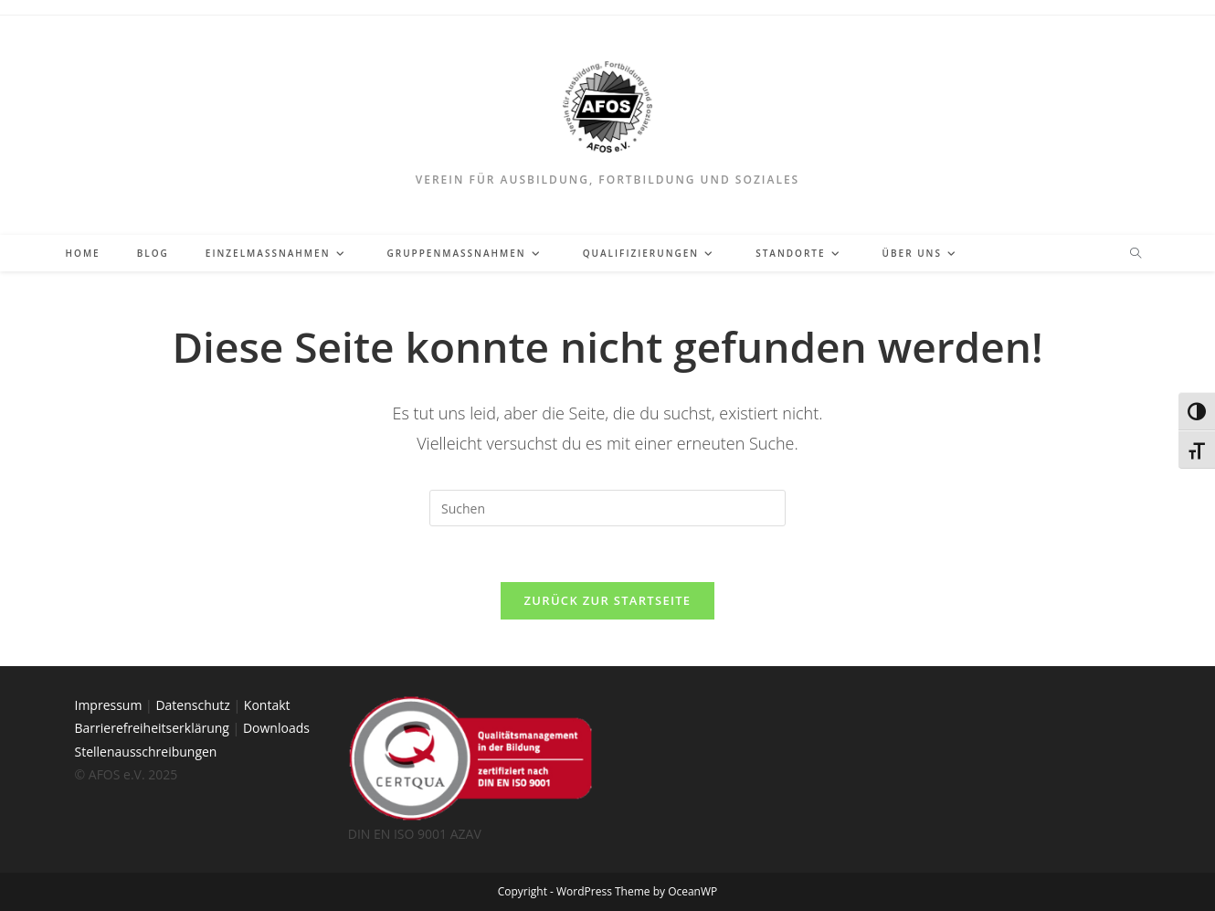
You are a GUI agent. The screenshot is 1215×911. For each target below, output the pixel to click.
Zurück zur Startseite (608, 600)
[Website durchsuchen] (1135, 254)
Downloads (276, 727)
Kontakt (267, 705)
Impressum (109, 705)
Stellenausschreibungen (146, 751)
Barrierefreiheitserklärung (152, 727)
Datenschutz (192, 705)
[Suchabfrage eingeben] (607, 508)
